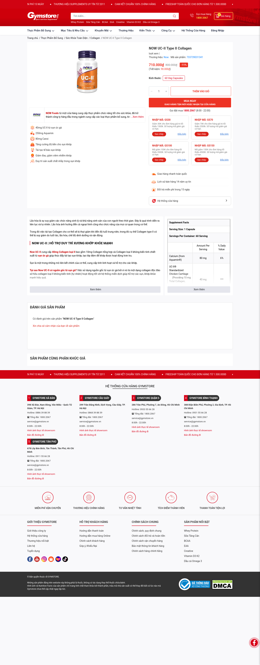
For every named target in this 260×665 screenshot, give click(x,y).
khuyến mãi (104, 30)
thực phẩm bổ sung (41, 30)
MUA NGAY (190, 103)
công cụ (168, 30)
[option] (87, 72)
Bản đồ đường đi (35, 435)
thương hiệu (125, 30)
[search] (174, 16)
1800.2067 (189, 110)
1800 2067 (202, 17)
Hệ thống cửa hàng (193, 30)
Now (166, 57)
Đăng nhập (217, 30)
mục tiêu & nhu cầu (75, 30)
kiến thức (147, 30)
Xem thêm (95, 289)
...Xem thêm (137, 116)
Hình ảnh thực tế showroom (41, 430)
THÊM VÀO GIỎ (200, 91)
